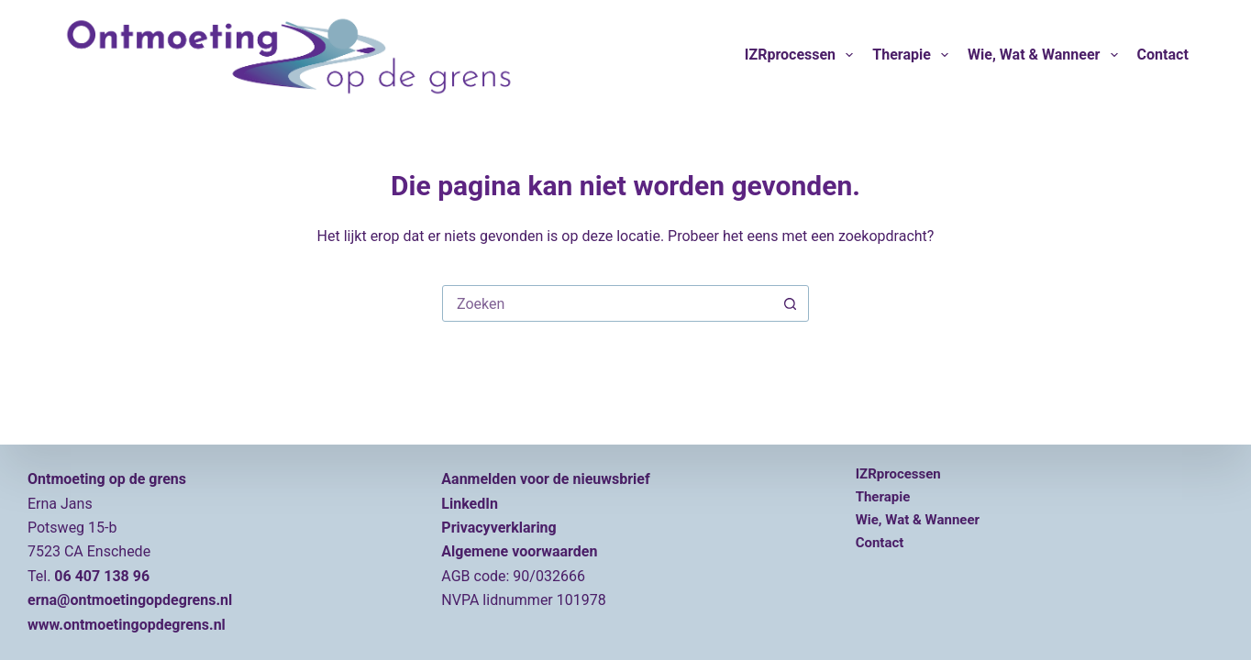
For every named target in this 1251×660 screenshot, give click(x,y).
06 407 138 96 (101, 576)
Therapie (914, 55)
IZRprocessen (803, 55)
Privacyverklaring (498, 527)
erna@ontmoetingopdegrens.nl (130, 600)
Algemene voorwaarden (519, 551)
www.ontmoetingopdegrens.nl (127, 624)
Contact (1163, 54)
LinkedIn (469, 503)
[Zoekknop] (789, 303)
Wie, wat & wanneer (1046, 55)
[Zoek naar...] (607, 303)
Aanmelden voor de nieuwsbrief (545, 479)
